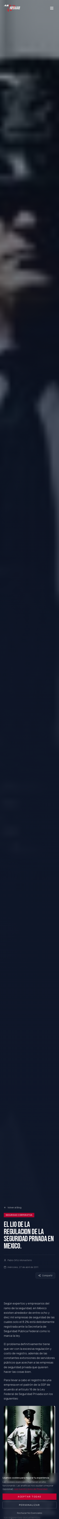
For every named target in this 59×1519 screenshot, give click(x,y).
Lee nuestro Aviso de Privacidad (30, 1489)
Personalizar (29, 1504)
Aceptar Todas (29, 1496)
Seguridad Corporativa (19, 1215)
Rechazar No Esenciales (29, 1512)
